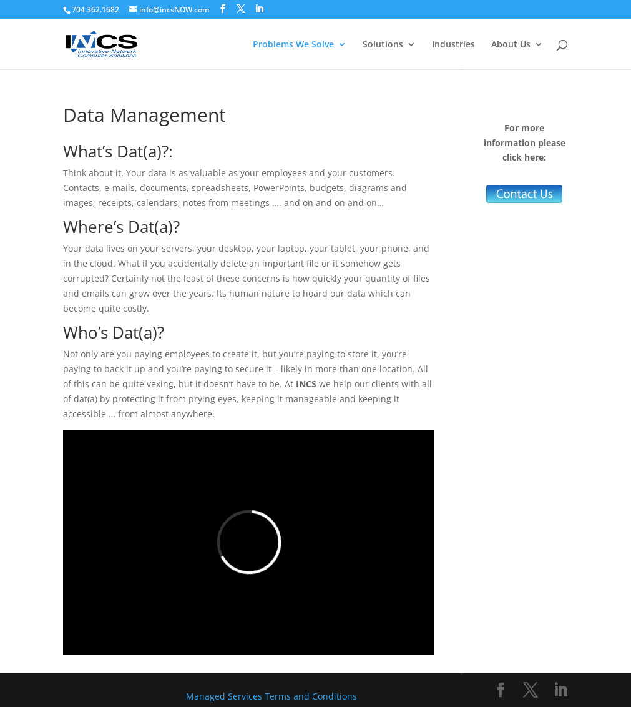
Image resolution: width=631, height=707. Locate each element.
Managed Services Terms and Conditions (271, 696)
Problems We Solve (293, 45)
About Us (511, 45)
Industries (453, 45)
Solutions (383, 45)
